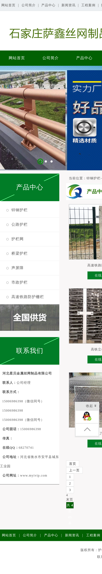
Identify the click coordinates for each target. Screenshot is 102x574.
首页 (72, 464)
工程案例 (89, 5)
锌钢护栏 (19, 210)
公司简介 (29, 5)
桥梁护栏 (19, 253)
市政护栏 (19, 282)
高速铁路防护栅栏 (27, 297)
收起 (91, 406)
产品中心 (49, 5)
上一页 (74, 470)
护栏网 (17, 239)
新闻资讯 (69, 5)
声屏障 (17, 268)
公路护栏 (19, 224)
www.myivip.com (33, 475)
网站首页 (9, 5)
